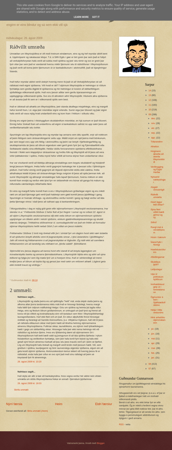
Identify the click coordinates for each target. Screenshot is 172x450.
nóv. (153, 123)
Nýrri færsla (14, 404)
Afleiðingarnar (157, 257)
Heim (58, 404)
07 (150, 368)
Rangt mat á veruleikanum (158, 230)
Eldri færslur (103, 404)
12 (150, 100)
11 (150, 105)
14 (150, 90)
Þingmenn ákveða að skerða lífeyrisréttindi (158, 156)
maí (153, 338)
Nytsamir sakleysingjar (158, 180)
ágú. (153, 137)
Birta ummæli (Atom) (37, 411)
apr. (153, 343)
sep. (153, 132)
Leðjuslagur (156, 269)
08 (150, 364)
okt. (153, 128)
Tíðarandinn (157, 141)
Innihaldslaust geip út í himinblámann (158, 288)
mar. (153, 348)
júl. (153, 329)
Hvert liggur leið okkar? (157, 203)
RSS (121, 424)
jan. (153, 357)
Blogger (100, 443)
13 (150, 95)
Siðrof (154, 222)
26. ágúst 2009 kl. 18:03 (29, 383)
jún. (153, 333)
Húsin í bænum (158, 237)
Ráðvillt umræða (156, 195)
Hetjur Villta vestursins (157, 311)
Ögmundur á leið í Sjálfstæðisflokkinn (158, 301)
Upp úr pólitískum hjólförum (157, 277)
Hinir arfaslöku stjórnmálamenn (158, 320)
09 (150, 114)
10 (150, 109)
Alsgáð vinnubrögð (157, 188)
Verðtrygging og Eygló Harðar (157, 169)
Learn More (81, 17)
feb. (153, 353)
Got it (96, 17)
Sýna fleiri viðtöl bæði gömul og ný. (157, 213)
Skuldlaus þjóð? (155, 263)
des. (153, 118)
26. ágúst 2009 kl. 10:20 (29, 361)
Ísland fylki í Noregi (156, 243)
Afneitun (155, 146)
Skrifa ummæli (21, 389)
